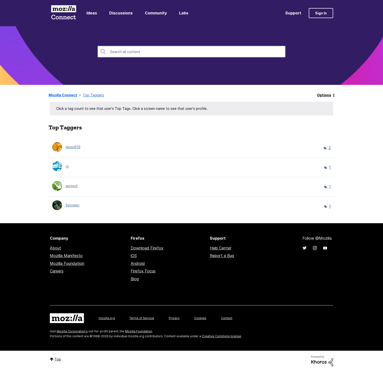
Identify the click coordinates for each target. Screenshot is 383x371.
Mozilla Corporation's (72, 331)
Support (293, 13)
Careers (57, 271)
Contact (226, 318)
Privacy (174, 318)
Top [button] (57, 359)
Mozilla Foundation (67, 263)
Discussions (121, 13)
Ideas (91, 13)
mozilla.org (107, 318)
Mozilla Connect (63, 13)
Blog (135, 278)
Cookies (200, 318)
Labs (183, 13)
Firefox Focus (143, 271)
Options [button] (324, 95)
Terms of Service (141, 318)
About (55, 248)
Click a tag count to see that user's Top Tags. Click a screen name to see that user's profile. (132, 108)
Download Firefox (147, 248)
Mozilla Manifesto (66, 255)
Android (138, 263)
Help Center (220, 248)
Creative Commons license (221, 336)
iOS (134, 255)
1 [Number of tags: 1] (330, 167)
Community (156, 13)
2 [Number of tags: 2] (330, 147)
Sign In (321, 13)
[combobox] (191, 51)
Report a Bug (222, 255)
